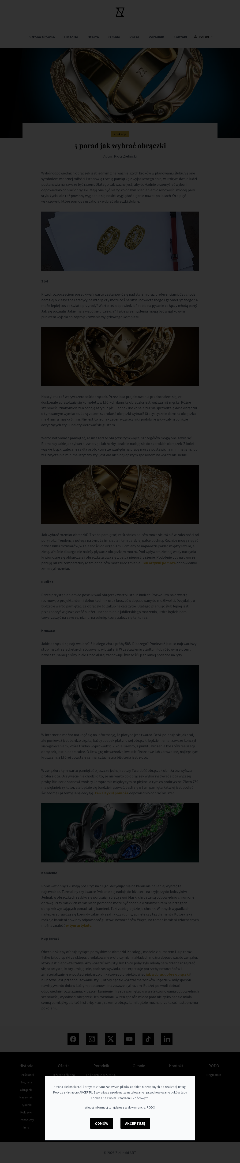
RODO (151, 1107)
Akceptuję (135, 1123)
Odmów (101, 1123)
